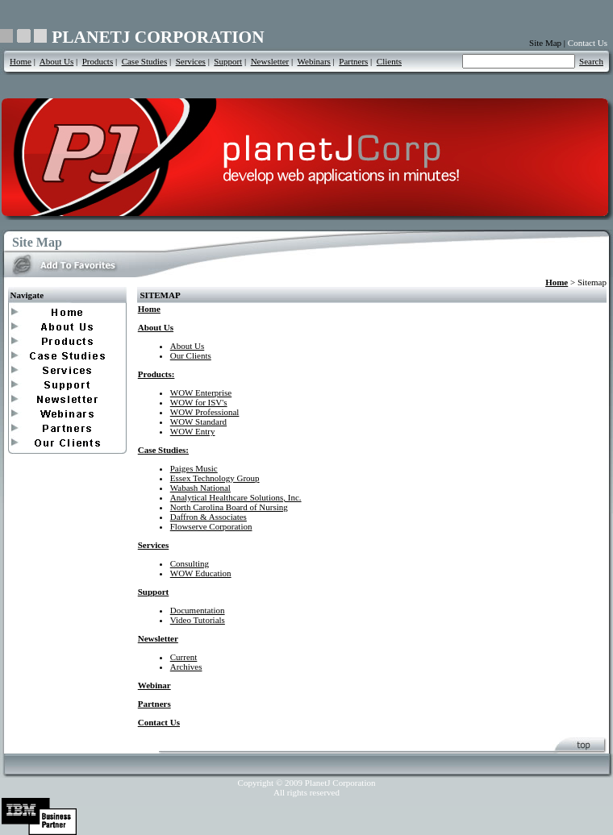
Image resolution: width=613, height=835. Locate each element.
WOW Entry (192, 431)
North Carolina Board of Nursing (229, 507)
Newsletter (270, 61)
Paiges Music (194, 468)
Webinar (154, 685)
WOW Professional (205, 412)
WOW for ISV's (198, 402)
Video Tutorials (197, 620)
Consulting (189, 563)
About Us (56, 61)
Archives (186, 666)
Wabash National (200, 487)
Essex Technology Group (215, 478)
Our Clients (190, 355)
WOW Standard (198, 421)
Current (184, 657)
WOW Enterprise (200, 392)
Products (98, 61)
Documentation (197, 610)
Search (591, 61)
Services (191, 61)
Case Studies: (163, 450)
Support (228, 61)
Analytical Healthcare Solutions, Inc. (236, 497)
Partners (353, 61)
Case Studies (145, 61)
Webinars (314, 61)
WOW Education (200, 573)
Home (20, 61)
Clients (389, 61)
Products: (156, 374)
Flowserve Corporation (211, 526)
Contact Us (587, 43)
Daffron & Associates (208, 516)
